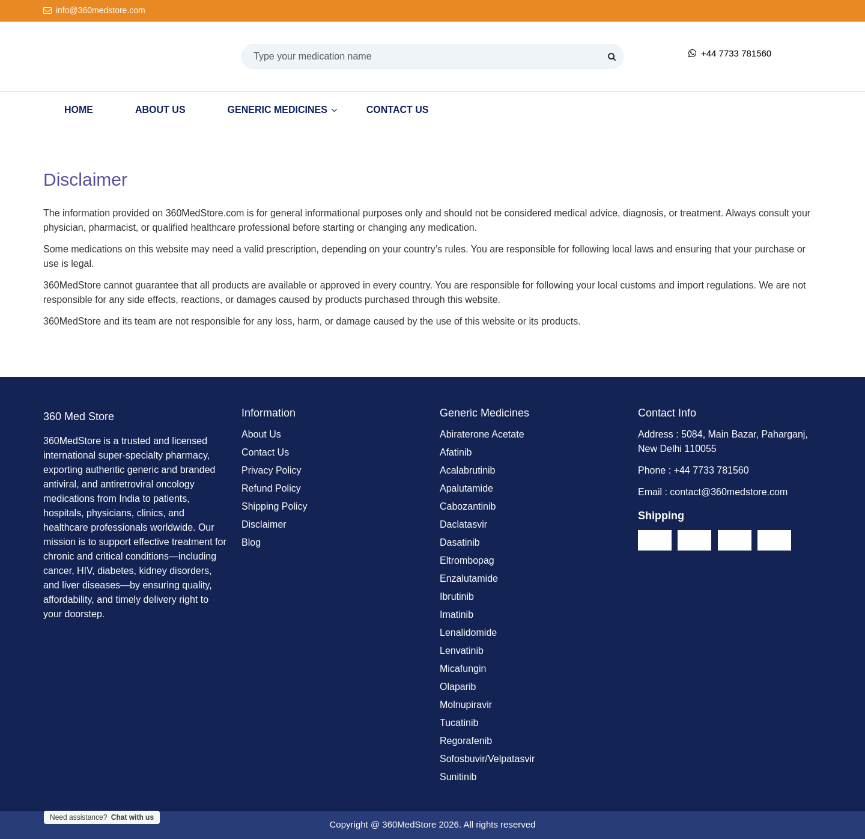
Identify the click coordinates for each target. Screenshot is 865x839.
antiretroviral (126, 484)
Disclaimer (264, 524)
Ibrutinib (457, 596)
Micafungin (463, 669)
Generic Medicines (277, 110)
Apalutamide (466, 488)
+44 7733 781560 (729, 53)
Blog (251, 542)
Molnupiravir (466, 705)
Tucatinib (459, 723)
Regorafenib (466, 741)
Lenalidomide (468, 632)
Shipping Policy (274, 506)
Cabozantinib (468, 506)
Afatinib (456, 452)
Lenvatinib (462, 650)
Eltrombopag (467, 560)
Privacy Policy (271, 470)
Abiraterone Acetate (482, 434)
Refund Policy (271, 488)
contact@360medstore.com (729, 492)
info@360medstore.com (94, 10)
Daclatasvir (463, 524)
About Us (160, 110)
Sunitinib (458, 777)
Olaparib (458, 687)
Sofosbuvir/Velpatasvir (487, 759)
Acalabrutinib (468, 470)
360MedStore (409, 824)
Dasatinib (460, 542)
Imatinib (456, 614)
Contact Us (397, 110)
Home (78, 110)
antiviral (59, 484)
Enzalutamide (469, 578)
